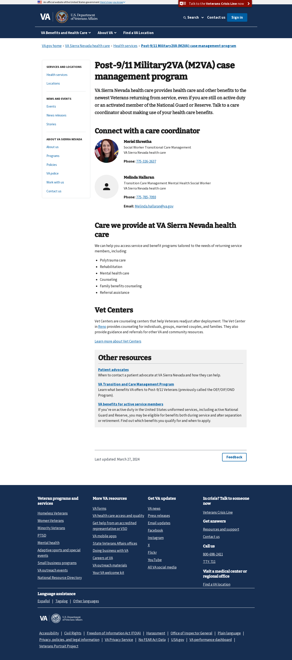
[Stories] (66, 124)
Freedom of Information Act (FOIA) (114, 633)
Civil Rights (72, 633)
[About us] (66, 147)
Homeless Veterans (53, 513)
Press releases (159, 515)
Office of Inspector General (191, 633)
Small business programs (57, 562)
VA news (154, 508)
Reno (102, 326)
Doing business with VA (110, 550)
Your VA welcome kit (108, 572)
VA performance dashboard (211, 639)
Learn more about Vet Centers (118, 341)
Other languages (86, 601)
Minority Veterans (51, 528)
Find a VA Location (138, 32)
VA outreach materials (110, 565)
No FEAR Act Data (152, 639)
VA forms (99, 508)
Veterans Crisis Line (218, 512)
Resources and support (221, 529)
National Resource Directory (60, 577)
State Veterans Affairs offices (115, 543)
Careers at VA (103, 557)
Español (44, 601)
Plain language (229, 633)
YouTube (155, 559)
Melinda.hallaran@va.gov (154, 206)
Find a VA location (216, 584)
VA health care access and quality (118, 515)
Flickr (152, 552)
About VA (105, 32)
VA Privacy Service (119, 639)
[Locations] (66, 83)
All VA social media (162, 567)
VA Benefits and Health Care (64, 32)
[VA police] (66, 173)
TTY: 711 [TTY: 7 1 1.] (209, 561)
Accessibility (49, 633)
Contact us (216, 17)
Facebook (155, 530)
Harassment (155, 633)
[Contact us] (66, 191)
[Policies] (66, 164)
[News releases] (66, 115)
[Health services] (66, 74)
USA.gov (177, 639)
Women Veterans (51, 520)
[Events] (66, 106)
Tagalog (61, 601)
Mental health (48, 542)
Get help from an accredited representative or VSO (115, 526)
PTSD (42, 535)
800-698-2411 (213, 554)
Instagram (156, 537)
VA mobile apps (105, 536)
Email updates (159, 523)
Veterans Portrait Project (58, 646)
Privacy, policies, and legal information (69, 639)
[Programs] (66, 156)
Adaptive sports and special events (59, 553)
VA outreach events (53, 570)
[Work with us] (66, 182)
